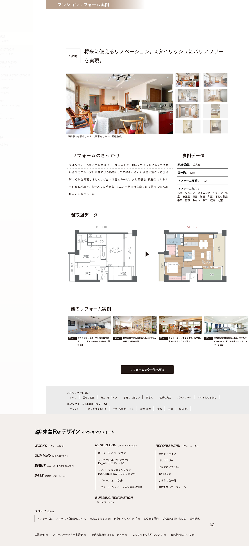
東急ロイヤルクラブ (121, 507)
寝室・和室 (145, 409)
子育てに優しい (131, 397)
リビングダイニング (96, 409)
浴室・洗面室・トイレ (123, 409)
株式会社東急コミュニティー (105, 522)
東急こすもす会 (96, 507)
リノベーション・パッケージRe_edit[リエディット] (112, 459)
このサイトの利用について (142, 522)
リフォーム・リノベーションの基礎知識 (118, 480)
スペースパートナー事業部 (67, 522)
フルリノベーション (78, 392)
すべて (73, 397)
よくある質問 (144, 507)
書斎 (159, 409)
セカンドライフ (109, 397)
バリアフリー (184, 397)
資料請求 (185, 507)
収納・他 (183, 409)
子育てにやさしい (168, 463)
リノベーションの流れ (109, 475)
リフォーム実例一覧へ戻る (147, 369)
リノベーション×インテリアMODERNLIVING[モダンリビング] (115, 468)
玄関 (170, 409)
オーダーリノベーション (111, 452)
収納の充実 (165, 397)
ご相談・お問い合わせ (166, 507)
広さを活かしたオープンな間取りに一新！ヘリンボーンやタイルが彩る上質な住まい (94, 353)
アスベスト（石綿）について (69, 507)
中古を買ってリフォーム (171, 480)
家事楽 (149, 397)
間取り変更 (88, 397)
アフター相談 (44, 507)
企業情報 (41, 522)
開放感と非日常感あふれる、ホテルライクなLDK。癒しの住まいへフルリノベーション (230, 353)
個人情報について (174, 522)
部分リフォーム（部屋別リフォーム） (87, 404)
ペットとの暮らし (207, 397)
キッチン (74, 409)
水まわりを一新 (167, 475)
